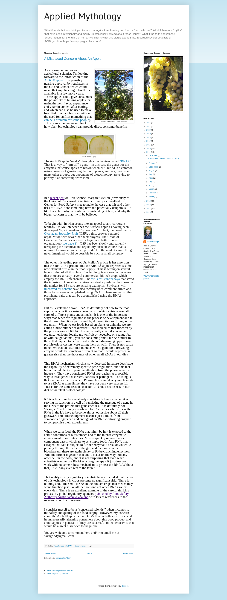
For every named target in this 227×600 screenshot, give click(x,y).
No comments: (80, 546)
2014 (148, 152)
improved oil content (58, 289)
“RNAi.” (125, 161)
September (153, 167)
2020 (148, 130)
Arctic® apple (53, 80)
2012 (148, 205)
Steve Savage (153, 242)
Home (89, 553)
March (151, 189)
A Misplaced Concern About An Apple (72, 59)
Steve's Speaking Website (57, 574)
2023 (148, 122)
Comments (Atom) (63, 558)
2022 (148, 126)
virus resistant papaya (106, 279)
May (151, 182)
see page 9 (69, 243)
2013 (148, 201)
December (153, 155)
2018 (148, 137)
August (152, 170)
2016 (148, 145)
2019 (148, 134)
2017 (148, 141)
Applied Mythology (82, 16)
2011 (148, 208)
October (152, 163)
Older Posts (128, 553)
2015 (148, 148)
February (153, 193)
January (152, 196)
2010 (148, 212)
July (151, 174)
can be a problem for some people (66, 120)
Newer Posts (50, 553)
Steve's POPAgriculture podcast (60, 570)
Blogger (125, 586)
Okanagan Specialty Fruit (61, 233)
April (151, 185)
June (151, 178)
